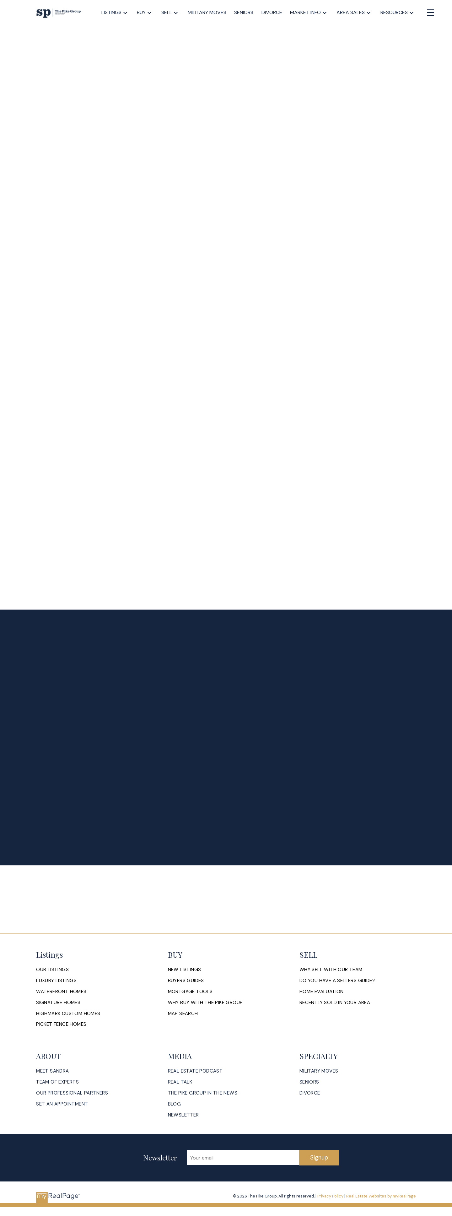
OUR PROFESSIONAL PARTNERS (72, 1094)
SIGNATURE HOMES (58, 1003)
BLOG (174, 1105)
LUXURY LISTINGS (56, 981)
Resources (394, 12)
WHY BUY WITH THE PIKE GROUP (205, 1003)
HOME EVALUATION (321, 992)
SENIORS (309, 1083)
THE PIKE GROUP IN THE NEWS (203, 1094)
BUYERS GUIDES (186, 981)
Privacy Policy (330, 1197)
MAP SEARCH (183, 1014)
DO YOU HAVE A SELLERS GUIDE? (337, 981)
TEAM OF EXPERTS (57, 1083)
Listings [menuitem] (111, 12)
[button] (52, 970)
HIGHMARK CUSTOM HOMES (68, 1014)
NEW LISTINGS (184, 970)
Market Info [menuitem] (305, 12)
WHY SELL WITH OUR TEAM (331, 970)
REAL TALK (180, 1083)
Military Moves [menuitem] (207, 12)
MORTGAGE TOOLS (190, 992)
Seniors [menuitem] (243, 12)
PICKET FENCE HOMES (61, 1025)
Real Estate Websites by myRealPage (381, 1197)
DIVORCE (309, 1094)
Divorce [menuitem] (271, 12)
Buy (141, 12)
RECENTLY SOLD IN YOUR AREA (334, 1003)
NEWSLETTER (183, 1116)
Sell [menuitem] (166, 12)
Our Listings (52, 970)
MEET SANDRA (52, 1072)
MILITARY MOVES (318, 1072)
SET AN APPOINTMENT (62, 1105)
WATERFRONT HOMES (61, 992)
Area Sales (350, 12)
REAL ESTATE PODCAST (195, 1072)
